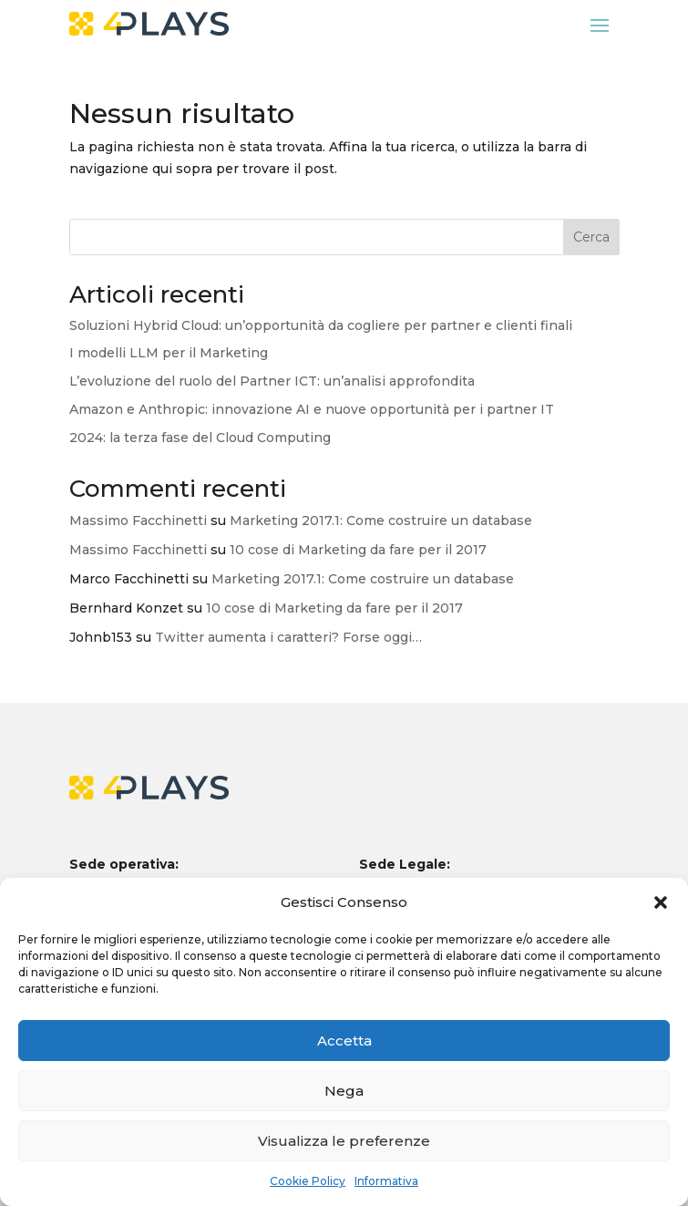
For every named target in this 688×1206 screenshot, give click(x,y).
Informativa (386, 1181)
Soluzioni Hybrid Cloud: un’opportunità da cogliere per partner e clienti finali (320, 325)
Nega (344, 1090)
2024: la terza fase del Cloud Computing (200, 437)
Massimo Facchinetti (138, 520)
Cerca (591, 237)
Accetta (344, 1040)
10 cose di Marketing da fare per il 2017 (358, 549)
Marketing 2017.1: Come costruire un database (381, 520)
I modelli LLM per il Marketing (168, 353)
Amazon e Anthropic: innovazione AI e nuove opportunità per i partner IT (311, 409)
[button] (661, 902)
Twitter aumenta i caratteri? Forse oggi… (288, 637)
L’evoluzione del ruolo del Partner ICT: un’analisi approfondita (272, 381)
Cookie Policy (307, 1181)
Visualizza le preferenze (344, 1140)
